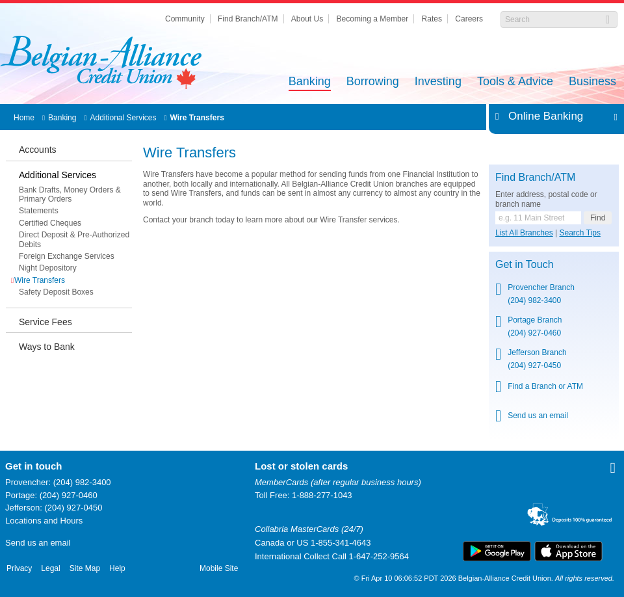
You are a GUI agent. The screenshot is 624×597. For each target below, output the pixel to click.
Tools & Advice (515, 82)
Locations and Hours (44, 520)
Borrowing (372, 82)
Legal (50, 568)
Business (592, 82)
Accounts (38, 149)
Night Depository (48, 267)
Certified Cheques (50, 223)
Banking (310, 82)
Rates (432, 18)
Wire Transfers (197, 117)
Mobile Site (219, 568)
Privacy (19, 568)
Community (185, 18)
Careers (469, 18)
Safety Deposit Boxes (56, 292)
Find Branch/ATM (248, 18)
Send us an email (37, 543)
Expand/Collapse (612, 116)
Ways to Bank (47, 346)
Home (24, 117)
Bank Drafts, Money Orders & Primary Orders (70, 194)
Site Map (85, 568)
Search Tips (580, 232)
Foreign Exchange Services (66, 256)
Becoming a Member (373, 18)
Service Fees (45, 322)
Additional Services (123, 117)
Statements (38, 210)
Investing (438, 82)
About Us (307, 18)
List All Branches (524, 232)
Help (117, 568)
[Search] (552, 19)
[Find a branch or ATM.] (538, 217)
